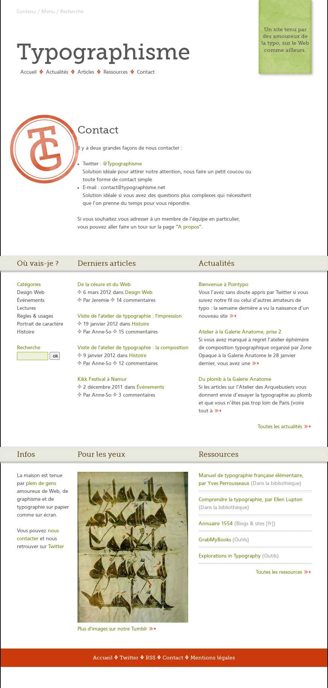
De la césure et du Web (104, 284)
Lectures (26, 308)
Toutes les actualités (281, 426)
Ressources (115, 72)
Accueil (28, 72)
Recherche (72, 11)
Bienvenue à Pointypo (223, 284)
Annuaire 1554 (216, 523)
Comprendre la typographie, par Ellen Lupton (250, 499)
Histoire (25, 332)
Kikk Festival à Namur (102, 379)
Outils (240, 540)
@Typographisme (122, 164)
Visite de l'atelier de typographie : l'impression (129, 316)
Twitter (56, 546)
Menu (48, 11)
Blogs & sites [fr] (254, 523)
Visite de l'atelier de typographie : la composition (132, 347)
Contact (146, 72)
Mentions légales (212, 658)
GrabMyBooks (215, 540)
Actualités (57, 72)
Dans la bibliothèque (276, 483)
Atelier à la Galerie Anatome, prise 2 (240, 332)
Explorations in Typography (230, 556)
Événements (30, 300)
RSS (150, 658)
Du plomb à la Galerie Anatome (235, 379)
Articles (85, 72)
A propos (188, 227)
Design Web (30, 292)
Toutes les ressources (280, 572)
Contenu (26, 11)
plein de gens (41, 483)
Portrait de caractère (40, 324)
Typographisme (103, 52)
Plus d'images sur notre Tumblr (113, 629)
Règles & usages (35, 316)
